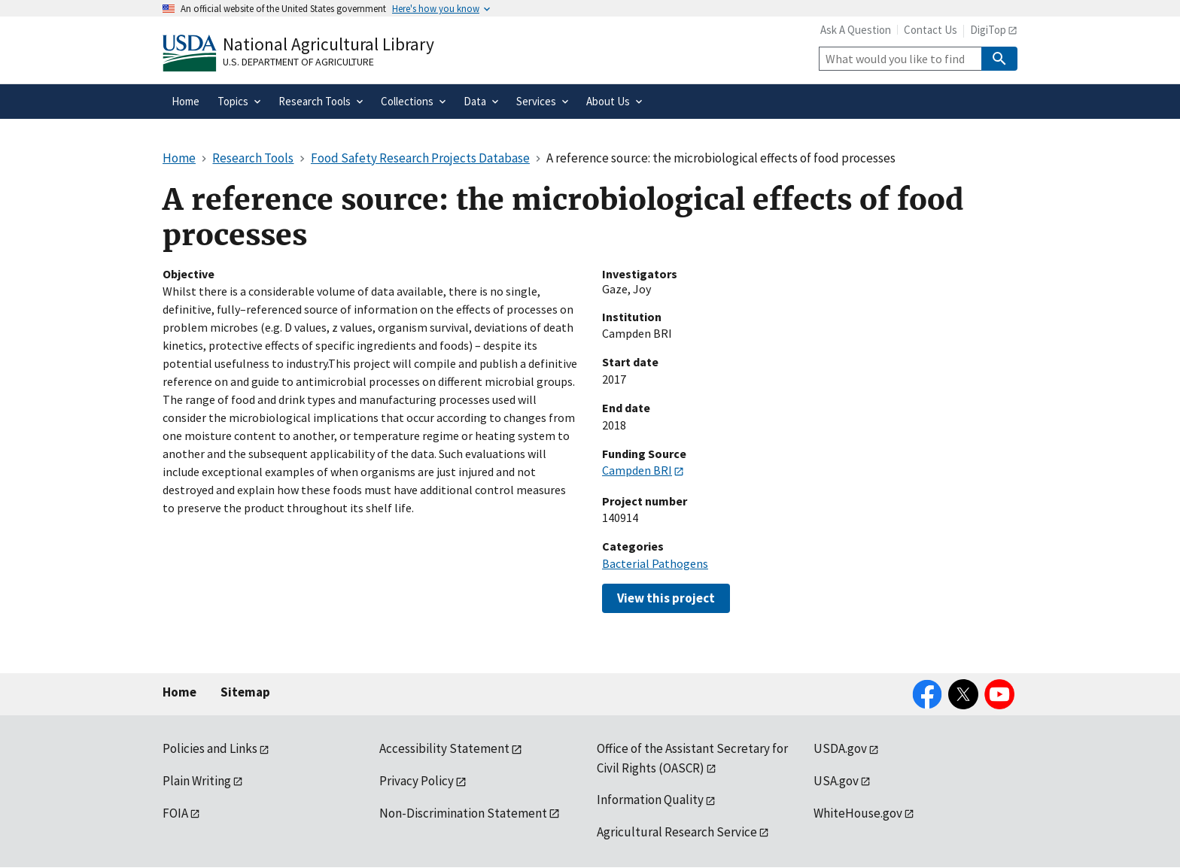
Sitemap (245, 692)
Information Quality (650, 799)
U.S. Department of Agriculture (298, 61)
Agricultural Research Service (677, 832)
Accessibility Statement (444, 748)
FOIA (175, 813)
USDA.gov (840, 748)
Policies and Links (210, 748)
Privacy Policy (416, 780)
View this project (666, 598)
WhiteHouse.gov (858, 813)
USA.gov (836, 780)
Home (179, 692)
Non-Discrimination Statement (463, 813)
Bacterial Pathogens (655, 563)
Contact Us (930, 30)
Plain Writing (197, 780)
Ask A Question (855, 30)
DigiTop (988, 30)
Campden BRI (637, 470)
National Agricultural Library (328, 44)
